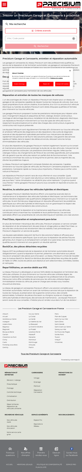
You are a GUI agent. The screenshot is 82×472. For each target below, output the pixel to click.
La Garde (32, 319)
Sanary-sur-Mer (60, 329)
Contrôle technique (14, 392)
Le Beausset (33, 324)
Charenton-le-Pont (9, 337)
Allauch (5, 314)
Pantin (31, 347)
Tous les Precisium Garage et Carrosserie (41, 354)
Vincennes (58, 342)
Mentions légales (24, 464)
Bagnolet (6, 329)
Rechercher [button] (41, 46)
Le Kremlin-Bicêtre (36, 327)
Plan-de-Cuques (61, 316)
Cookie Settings (19, 84)
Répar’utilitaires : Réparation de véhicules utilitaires (14, 406)
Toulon (57, 337)
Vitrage (36, 378)
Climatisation (12, 396)
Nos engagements (66, 415)
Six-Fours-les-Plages (62, 332)
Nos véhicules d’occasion (12, 427)
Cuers (5, 342)
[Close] (70, 70)
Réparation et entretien (11, 374)
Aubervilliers (7, 324)
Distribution (11, 400)
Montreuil (32, 340)
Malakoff (32, 334)
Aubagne (6, 322)
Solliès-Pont (59, 334)
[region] (41, 78)
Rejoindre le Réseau (38, 425)
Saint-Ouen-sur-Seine (63, 327)
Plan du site (41, 467)
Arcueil (5, 316)
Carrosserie (37, 372)
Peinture (37, 386)
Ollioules (32, 345)
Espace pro (71, 464)
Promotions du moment (65, 374)
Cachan (5, 334)
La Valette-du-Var (35, 322)
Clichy (5, 340)
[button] (74, 38)
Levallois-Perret (34, 332)
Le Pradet (32, 329)
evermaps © (74, 360)
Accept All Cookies (62, 84)
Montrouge (33, 342)
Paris (57, 314)
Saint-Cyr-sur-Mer (61, 319)
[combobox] (38, 38)
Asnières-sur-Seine (9, 319)
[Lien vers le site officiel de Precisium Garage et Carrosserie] (58, 6)
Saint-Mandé (59, 324)
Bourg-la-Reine (8, 332)
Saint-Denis (59, 322)
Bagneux (6, 327)
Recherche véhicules (14, 415)
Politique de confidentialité (49, 464)
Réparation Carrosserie (38, 391)
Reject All (46, 84)
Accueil (9, 464)
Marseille (32, 337)
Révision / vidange (13, 380)
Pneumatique (12, 384)
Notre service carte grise (14, 433)
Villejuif (57, 340)
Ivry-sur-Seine (34, 314)
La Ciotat (32, 316)
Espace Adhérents (40, 415)
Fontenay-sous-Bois (10, 345)
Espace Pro (38, 420)
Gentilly (5, 347)
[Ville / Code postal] (38, 38)
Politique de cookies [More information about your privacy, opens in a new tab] (56, 78)
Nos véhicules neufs (12, 421)
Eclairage (37, 382)
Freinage (10, 388)
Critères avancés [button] (41, 31)
